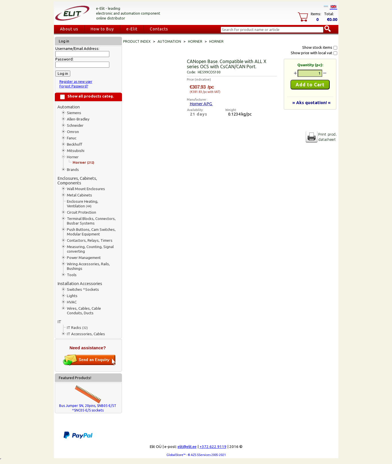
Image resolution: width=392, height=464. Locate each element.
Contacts (159, 29)
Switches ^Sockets (83, 289)
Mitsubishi (75, 151)
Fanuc (71, 138)
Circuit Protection (81, 212)
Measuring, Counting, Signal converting (90, 249)
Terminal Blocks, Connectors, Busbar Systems (91, 221)
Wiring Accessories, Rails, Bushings (88, 266)
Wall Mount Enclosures (86, 189)
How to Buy (102, 29)
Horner (73, 157)
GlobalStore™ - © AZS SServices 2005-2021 (196, 455)
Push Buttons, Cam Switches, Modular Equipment (91, 231)
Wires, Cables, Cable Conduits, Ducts (84, 310)
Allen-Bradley (78, 119)
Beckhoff (74, 144)
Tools (72, 275)
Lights (72, 296)
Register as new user (75, 81)
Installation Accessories (79, 283)
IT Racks (77, 327)
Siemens (74, 113)
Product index (137, 41)
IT (59, 321)
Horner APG (201, 103)
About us (69, 29)
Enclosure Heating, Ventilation (82, 203)
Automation (68, 106)
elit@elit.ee (187, 446)
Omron (73, 132)
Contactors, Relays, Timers (89, 240)
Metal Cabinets (79, 195)
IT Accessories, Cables (86, 334)
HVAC (72, 302)
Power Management (84, 258)
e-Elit (131, 29)
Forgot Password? (73, 86)
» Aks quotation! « (311, 102)
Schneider (75, 125)
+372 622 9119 (212, 446)
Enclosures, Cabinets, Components (77, 180)
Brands (73, 169)
